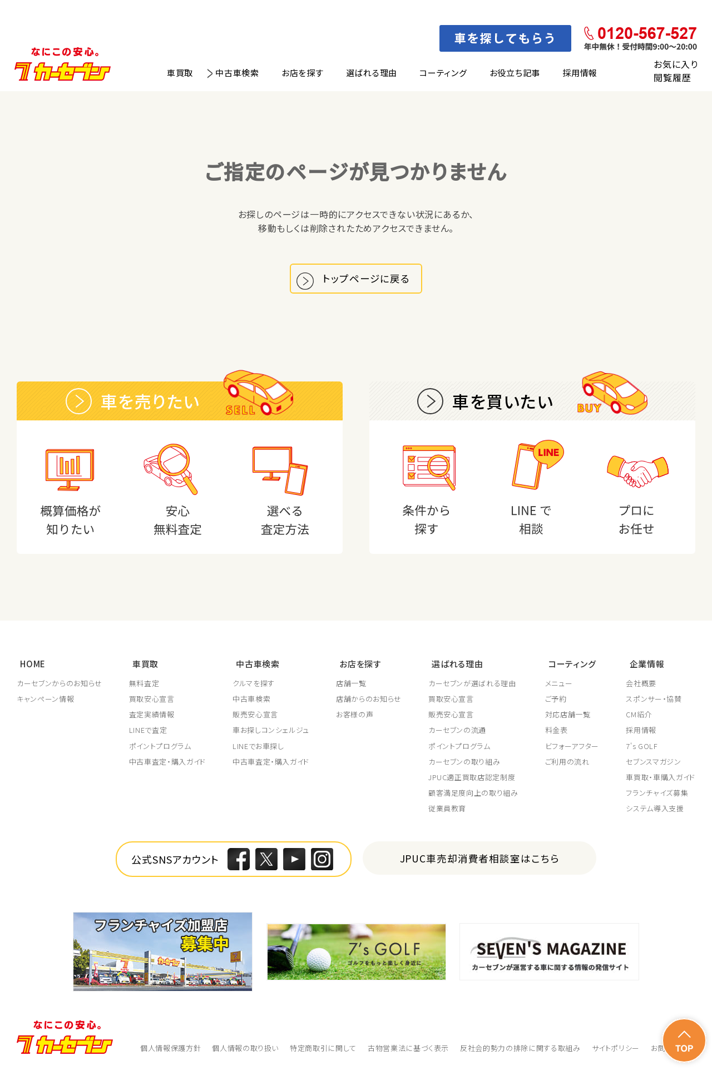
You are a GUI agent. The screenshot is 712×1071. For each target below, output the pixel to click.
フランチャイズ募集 (657, 794)
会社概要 (641, 684)
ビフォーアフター (572, 747)
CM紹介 (639, 716)
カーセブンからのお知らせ (59, 684)
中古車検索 (237, 72)
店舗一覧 (351, 684)
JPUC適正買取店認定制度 (471, 778)
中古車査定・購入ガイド (167, 762)
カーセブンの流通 (457, 731)
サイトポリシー (616, 1048)
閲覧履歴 (672, 77)
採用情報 (579, 72)
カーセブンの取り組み (464, 762)
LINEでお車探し (258, 747)
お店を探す (302, 72)
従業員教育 (447, 810)
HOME (29, 665)
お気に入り (676, 64)
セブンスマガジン (653, 762)
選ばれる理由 (372, 72)
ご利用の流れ (567, 762)
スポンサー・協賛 (653, 700)
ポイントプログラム (160, 747)
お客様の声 (354, 716)
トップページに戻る (368, 281)
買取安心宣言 (152, 700)
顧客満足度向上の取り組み (473, 794)
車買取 (180, 72)
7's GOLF (641, 747)
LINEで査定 (148, 731)
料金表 (556, 731)
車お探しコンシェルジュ (271, 731)
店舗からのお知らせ (369, 700)
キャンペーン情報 (45, 700)
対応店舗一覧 (568, 716)
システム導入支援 (655, 810)
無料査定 (144, 684)
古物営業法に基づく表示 (408, 1048)
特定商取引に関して (323, 1048)
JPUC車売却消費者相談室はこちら (479, 859)
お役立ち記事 (515, 72)
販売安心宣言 (255, 716)
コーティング (443, 72)
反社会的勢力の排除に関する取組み (520, 1048)
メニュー (559, 684)
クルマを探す (254, 684)
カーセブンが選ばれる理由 (472, 684)
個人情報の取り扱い (245, 1048)
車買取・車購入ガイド (660, 778)
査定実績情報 (152, 716)
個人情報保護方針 (170, 1048)
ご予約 (556, 700)
